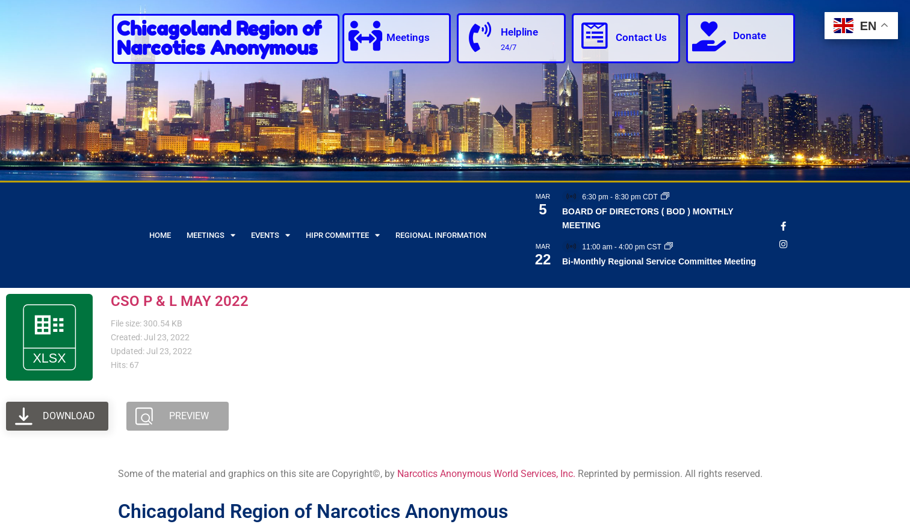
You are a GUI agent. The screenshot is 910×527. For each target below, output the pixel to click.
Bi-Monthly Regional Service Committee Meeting (659, 261)
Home (160, 235)
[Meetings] (365, 36)
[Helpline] (480, 37)
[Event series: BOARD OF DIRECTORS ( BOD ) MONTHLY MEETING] (665, 197)
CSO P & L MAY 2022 (180, 301)
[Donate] (709, 36)
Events (270, 235)
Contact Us (641, 37)
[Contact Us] (595, 36)
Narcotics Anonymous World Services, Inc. (486, 473)
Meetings (408, 37)
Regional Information (440, 235)
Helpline (519, 32)
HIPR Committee (343, 235)
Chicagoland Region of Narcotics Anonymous (219, 38)
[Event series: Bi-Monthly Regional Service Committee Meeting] (668, 247)
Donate (749, 36)
